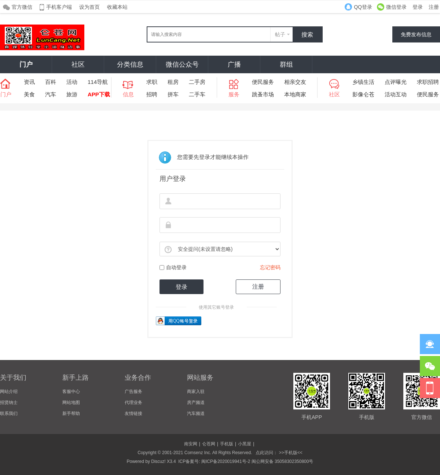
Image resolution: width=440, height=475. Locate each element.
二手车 (197, 94)
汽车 (50, 94)
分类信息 (130, 64)
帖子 (280, 34)
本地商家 (295, 94)
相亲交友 (295, 82)
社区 (78, 64)
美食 (29, 94)
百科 (50, 82)
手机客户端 (59, 7)
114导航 (98, 82)
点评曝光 (396, 82)
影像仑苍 (363, 94)
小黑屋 (244, 443)
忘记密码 (270, 267)
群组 (286, 64)
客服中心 (71, 391)
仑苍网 (208, 443)
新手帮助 (71, 413)
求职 (151, 82)
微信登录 (396, 7)
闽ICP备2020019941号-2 (225, 461)
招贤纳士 (9, 402)
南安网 (190, 443)
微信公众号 (182, 64)
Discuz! (158, 461)
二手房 (197, 82)
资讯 (29, 82)
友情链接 (133, 413)
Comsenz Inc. (197, 452)
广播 (234, 64)
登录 (417, 7)
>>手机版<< (290, 452)
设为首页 (89, 7)
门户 (26, 64)
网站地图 (71, 402)
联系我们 (9, 413)
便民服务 (263, 82)
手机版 (226, 443)
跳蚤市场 (263, 94)
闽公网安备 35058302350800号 (283, 461)
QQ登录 (363, 7)
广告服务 (133, 391)
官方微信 (22, 7)
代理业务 (133, 402)
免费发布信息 (416, 34)
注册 (434, 7)
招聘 (151, 94)
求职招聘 (428, 82)
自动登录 (173, 267)
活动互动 (396, 94)
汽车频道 (196, 413)
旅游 (71, 94)
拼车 (173, 94)
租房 (173, 82)
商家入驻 (196, 391)
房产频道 (196, 402)
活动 (71, 82)
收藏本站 (117, 7)
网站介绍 (9, 391)
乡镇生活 (363, 82)
